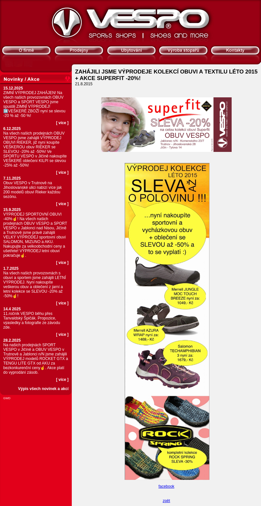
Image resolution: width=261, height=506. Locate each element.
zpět (166, 500)
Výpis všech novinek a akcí (43, 388)
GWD (6, 398)
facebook (167, 486)
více (62, 123)
